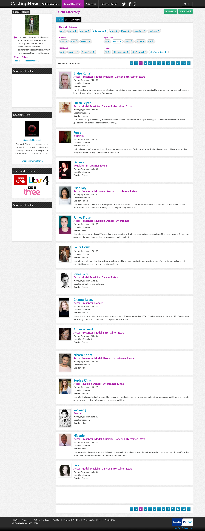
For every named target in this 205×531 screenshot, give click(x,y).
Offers (37, 520)
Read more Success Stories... (26, 60)
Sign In (187, 4)
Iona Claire (81, 274)
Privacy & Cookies (71, 520)
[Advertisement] (124, 495)
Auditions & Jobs (50, 3)
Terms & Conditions (92, 520)
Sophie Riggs (82, 380)
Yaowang (79, 410)
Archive (56, 520)
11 (184, 63)
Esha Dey (80, 188)
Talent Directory (72, 3)
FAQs (15, 520)
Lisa (76, 465)
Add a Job (91, 3)
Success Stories (109, 3)
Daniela (78, 162)
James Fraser (82, 217)
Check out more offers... (32, 160)
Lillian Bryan (82, 103)
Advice (46, 520)
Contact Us (110, 520)
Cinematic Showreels (32, 140)
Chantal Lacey (83, 299)
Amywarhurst (83, 329)
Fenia (77, 132)
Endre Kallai (82, 73)
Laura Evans (81, 247)
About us (26, 520)
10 (178, 63)
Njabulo (79, 435)
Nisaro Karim (82, 355)
